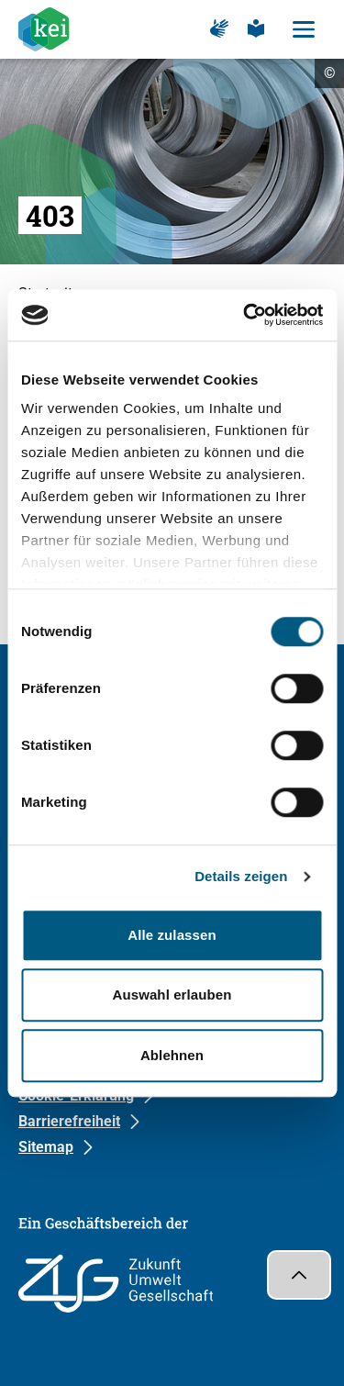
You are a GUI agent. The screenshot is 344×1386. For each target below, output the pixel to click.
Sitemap (45, 1147)
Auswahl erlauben (172, 994)
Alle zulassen (172, 935)
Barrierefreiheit (69, 1121)
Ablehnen (172, 1055)
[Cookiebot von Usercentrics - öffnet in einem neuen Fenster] (245, 315)
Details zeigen (240, 876)
